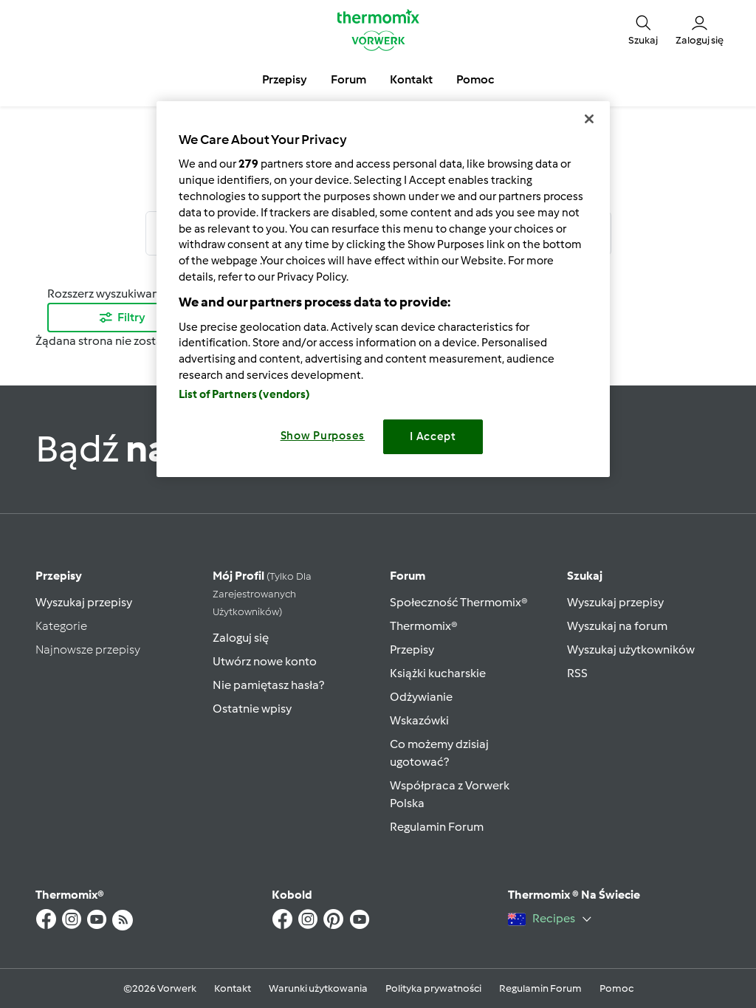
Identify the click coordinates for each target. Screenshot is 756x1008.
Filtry (121, 317)
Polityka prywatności (433, 988)
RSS (577, 673)
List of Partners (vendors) (245, 394)
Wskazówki (419, 720)
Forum (407, 576)
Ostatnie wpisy (252, 709)
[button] (643, 30)
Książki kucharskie (438, 673)
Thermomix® (424, 626)
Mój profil (262, 593)
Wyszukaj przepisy (83, 602)
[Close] (589, 119)
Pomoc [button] (475, 79)
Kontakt (232, 988)
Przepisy (58, 576)
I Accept (433, 436)
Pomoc (616, 988)
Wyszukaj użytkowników (631, 649)
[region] (383, 289)
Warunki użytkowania (318, 988)
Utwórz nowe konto (265, 661)
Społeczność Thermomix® (459, 602)
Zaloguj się (241, 638)
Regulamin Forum (437, 827)
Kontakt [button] (411, 79)
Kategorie (61, 626)
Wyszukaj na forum (617, 626)
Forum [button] (348, 79)
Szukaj (584, 576)
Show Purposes (323, 435)
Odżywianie (421, 697)
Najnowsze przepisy (87, 649)
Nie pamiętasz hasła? (268, 685)
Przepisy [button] (284, 79)
